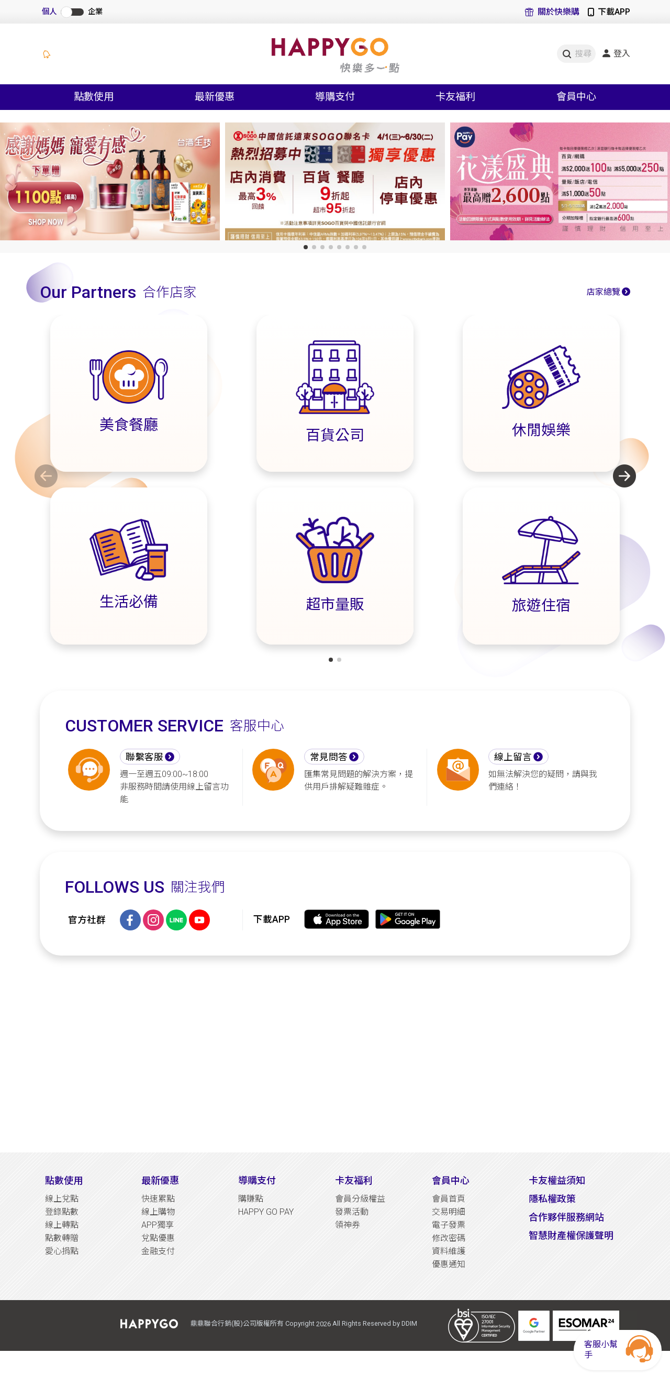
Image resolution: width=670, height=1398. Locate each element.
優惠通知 (448, 1264)
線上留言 (513, 757)
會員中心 (451, 1180)
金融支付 (158, 1251)
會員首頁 (448, 1199)
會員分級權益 (360, 1199)
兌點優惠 (158, 1238)
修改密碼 (448, 1238)
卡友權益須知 (557, 1180)
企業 (95, 11)
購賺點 (250, 1199)
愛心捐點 (62, 1251)
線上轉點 (62, 1225)
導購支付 (257, 1180)
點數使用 (64, 1180)
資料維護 (448, 1251)
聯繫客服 (144, 757)
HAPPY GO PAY (266, 1212)
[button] (306, 247)
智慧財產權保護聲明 (571, 1235)
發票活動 (351, 1212)
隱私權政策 (552, 1198)
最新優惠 (160, 1180)
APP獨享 (157, 1225)
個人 (49, 11)
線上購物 (158, 1212)
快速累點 (158, 1199)
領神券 (347, 1225)
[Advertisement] (335, 1054)
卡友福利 (354, 1180)
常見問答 (329, 757)
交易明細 (448, 1212)
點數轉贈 (62, 1238)
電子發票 (448, 1225)
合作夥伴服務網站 (566, 1217)
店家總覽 (603, 292)
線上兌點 (62, 1199)
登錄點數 (62, 1212)
